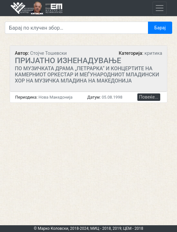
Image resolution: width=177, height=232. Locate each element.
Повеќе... (148, 97)
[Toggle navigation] (159, 8)
